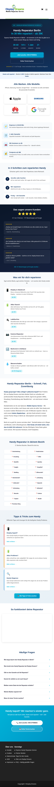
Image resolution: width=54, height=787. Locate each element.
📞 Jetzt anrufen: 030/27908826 (27, 723)
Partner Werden (21, 753)
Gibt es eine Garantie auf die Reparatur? (16, 672)
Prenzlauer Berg (16, 504)
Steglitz (16, 467)
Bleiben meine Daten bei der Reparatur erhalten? (19, 685)
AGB (8, 759)
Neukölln (16, 462)
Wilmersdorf (39, 472)
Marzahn (16, 493)
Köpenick (39, 483)
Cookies (9, 753)
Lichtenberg (40, 477)
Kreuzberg (16, 456)
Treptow (16, 498)
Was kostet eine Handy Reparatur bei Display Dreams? (20, 666)
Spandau (39, 462)
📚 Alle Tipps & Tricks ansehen (27, 596)
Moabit (40, 498)
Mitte (39, 456)
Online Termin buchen (27, 61)
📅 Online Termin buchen (27, 729)
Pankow (40, 493)
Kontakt (9, 750)
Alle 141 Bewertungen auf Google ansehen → (27, 267)
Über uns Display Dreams (24, 759)
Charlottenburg (16, 451)
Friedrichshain (39, 451)
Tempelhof (40, 467)
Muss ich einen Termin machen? (14, 698)
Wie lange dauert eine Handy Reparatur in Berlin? (19, 660)
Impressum (10, 762)
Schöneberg (16, 488)
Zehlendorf (40, 488)
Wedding (16, 472)
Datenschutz (10, 756)
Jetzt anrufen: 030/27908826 (27, 55)
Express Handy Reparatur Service (26, 750)
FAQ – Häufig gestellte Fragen (25, 762)
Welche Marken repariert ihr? (13, 692)
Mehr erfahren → (11, 541)
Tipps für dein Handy (22, 756)
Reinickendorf (16, 477)
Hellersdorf (16, 483)
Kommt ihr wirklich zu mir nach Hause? (16, 679)
